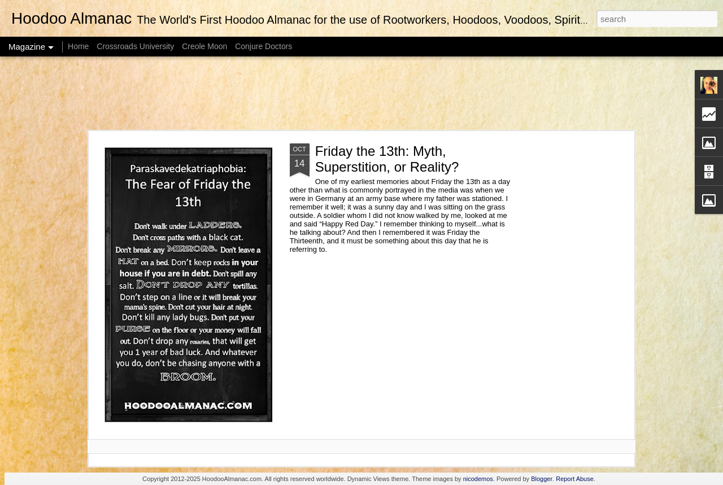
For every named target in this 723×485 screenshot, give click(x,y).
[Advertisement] (361, 93)
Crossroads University (135, 46)
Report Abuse (575, 478)
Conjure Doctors (263, 46)
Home (78, 46)
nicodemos (478, 478)
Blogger (541, 478)
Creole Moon (204, 46)
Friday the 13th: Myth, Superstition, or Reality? (387, 158)
